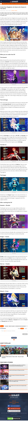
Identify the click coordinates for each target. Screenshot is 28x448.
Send (25, 334)
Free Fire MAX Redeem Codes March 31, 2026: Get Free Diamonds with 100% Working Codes (17, 365)
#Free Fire (12, 3)
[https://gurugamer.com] (14, 395)
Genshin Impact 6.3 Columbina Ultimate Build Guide (16, 376)
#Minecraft (4, 3)
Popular (26, 328)
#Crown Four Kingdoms (20, 326)
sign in (5, 330)
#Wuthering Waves (18, 3)
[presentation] (4, 326)
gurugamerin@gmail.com (14, 398)
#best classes (12, 326)
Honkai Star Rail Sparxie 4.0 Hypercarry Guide (16, 370)
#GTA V (8, 3)
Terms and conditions (14, 402)
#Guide (6, 326)
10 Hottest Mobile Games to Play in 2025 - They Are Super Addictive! (13, 357)
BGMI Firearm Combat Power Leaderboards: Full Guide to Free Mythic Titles (17, 381)
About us (14, 401)
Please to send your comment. (8, 330)
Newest (22, 328)
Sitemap (14, 403)
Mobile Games (14, 10)
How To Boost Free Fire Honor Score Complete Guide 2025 (17, 386)
